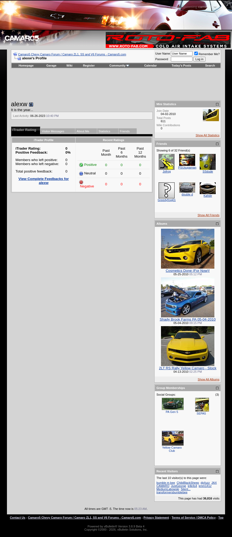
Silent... (186, 489)
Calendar (150, 65)
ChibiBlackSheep (188, 482)
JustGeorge (178, 485)
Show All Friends (208, 215)
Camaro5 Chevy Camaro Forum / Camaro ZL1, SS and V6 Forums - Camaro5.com (72, 54)
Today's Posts (181, 65)
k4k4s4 (192, 485)
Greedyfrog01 (167, 200)
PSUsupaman (187, 167)
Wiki (69, 65)
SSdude (208, 171)
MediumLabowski (167, 489)
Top (220, 517)
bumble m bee (165, 482)
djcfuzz (205, 482)
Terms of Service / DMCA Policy (194, 517)
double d (187, 194)
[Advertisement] (116, 84)
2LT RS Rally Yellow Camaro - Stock (187, 368)
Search (210, 65)
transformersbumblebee (171, 492)
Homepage (26, 65)
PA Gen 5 (172, 411)
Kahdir (208, 195)
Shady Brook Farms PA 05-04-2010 (187, 319)
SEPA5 (201, 413)
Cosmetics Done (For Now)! (188, 271)
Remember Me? (207, 54)
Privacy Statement (156, 517)
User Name (162, 53)
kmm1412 (205, 485)
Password (161, 59)
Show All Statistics (207, 135)
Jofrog (167, 171)
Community (119, 65)
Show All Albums (208, 379)
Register (89, 65)
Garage (51, 65)
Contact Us (17, 517)
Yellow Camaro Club (172, 449)
